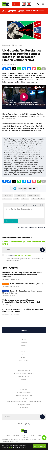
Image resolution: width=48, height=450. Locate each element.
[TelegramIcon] (18, 423)
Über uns (24, 398)
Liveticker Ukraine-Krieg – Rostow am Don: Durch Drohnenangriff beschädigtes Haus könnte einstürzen (22, 275)
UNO (16, 199)
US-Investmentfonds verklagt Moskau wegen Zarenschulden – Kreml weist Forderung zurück (21, 301)
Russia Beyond (24, 360)
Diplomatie (7, 195)
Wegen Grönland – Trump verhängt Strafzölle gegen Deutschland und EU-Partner (23, 11)
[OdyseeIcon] (29, 423)
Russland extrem (24, 376)
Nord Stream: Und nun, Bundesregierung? (26, 284)
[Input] (24, 250)
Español (31, 435)
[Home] (5, 4)
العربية (24, 435)
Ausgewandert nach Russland (24, 373)
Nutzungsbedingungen (24, 395)
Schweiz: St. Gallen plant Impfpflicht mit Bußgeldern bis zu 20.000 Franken (23, 310)
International (20, 195)
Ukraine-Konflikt (38, 199)
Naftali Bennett (34, 195)
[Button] (42, 249)
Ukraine (25, 199)
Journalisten (24, 408)
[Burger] (43, 4)
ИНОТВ (24, 351)
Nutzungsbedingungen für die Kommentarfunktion (24, 401)
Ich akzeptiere (18, 255)
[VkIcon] (22, 423)
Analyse (24, 342)
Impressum (24, 389)
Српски (25, 437)
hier (10, 447)
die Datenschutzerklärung (23, 255)
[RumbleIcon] (25, 423)
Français (39, 435)
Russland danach (24, 370)
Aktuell (24, 339)
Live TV (16, 4)
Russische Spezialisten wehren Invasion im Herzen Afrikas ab (23, 292)
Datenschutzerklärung (24, 392)
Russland (7, 199)
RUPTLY (24, 357)
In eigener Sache (24, 404)
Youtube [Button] (24, 330)
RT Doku (24, 379)
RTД (24, 354)
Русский (16, 435)
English (8, 435)
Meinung (24, 345)
